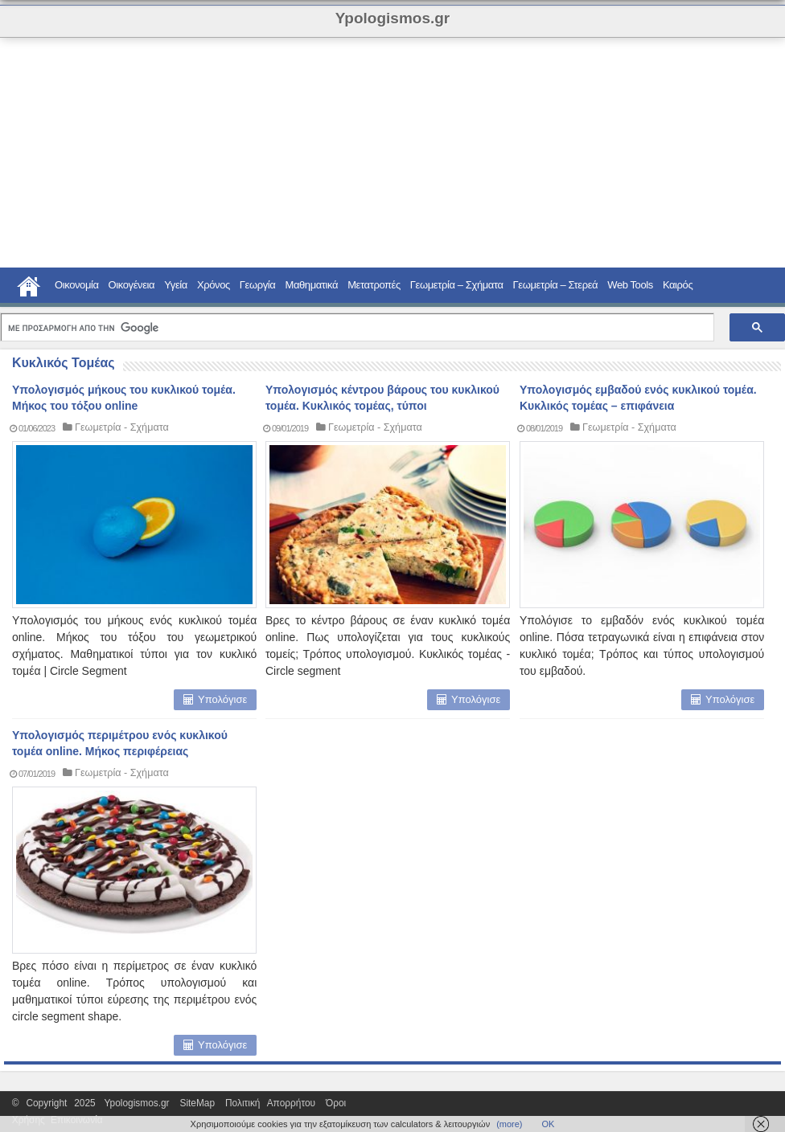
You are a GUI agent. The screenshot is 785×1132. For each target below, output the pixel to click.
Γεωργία (258, 285)
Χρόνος (213, 285)
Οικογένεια (132, 285)
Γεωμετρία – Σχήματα (456, 285)
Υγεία (175, 285)
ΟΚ (548, 1124)
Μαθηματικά (311, 285)
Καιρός (678, 285)
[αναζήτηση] (355, 328)
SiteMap (197, 1103)
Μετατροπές (374, 285)
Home (29, 284)
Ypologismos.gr (141, 1103)
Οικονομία (77, 285)
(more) (509, 1124)
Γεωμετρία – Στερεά (555, 285)
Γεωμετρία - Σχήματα (122, 427)
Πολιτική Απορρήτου (270, 1103)
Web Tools (630, 285)
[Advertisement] (293, 152)
